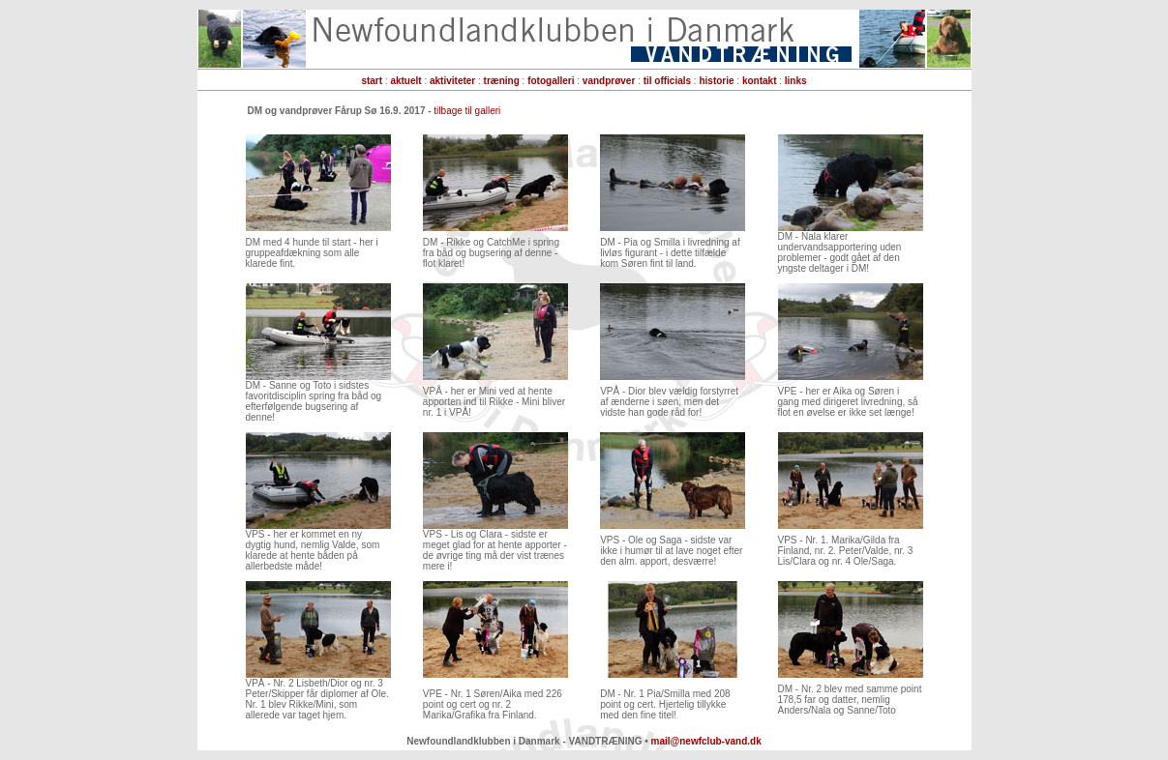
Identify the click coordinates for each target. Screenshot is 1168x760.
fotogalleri (550, 80)
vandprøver (609, 80)
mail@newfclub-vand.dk (706, 741)
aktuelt (405, 80)
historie (716, 80)
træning (502, 80)
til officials (667, 80)
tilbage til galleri (467, 110)
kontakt (759, 80)
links (796, 80)
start (371, 80)
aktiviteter (452, 80)
